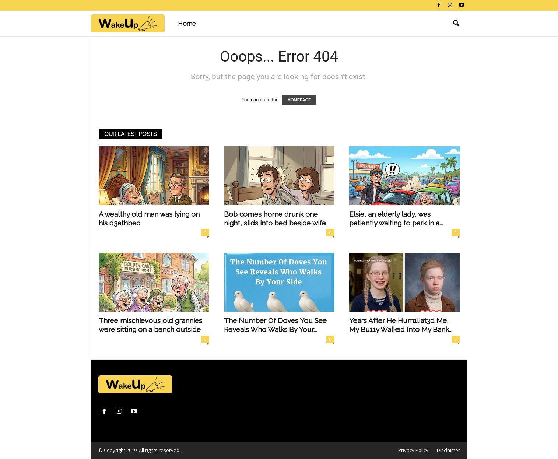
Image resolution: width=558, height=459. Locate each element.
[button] (456, 23)
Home (187, 23)
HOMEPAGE (299, 100)
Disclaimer (448, 450)
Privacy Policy (413, 450)
